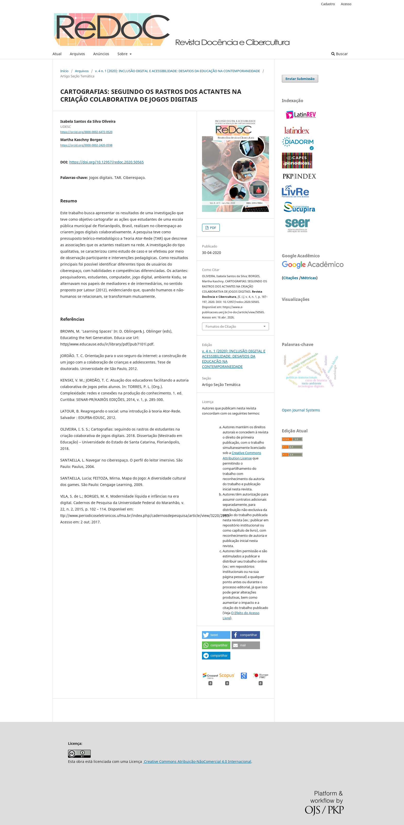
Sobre (123, 53)
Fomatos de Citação (221, 326)
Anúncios (101, 53)
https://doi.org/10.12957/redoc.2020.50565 (106, 162)
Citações (290, 277)
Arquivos (77, 53)
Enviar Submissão (300, 78)
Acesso (346, 4)
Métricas (308, 277)
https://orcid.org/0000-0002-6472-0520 (86, 132)
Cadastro (328, 4)
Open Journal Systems (301, 410)
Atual (57, 53)
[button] (216, 635)
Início (64, 71)
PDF (212, 227)
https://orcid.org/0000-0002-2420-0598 (86, 145)
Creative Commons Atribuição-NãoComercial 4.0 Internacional (197, 761)
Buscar (339, 53)
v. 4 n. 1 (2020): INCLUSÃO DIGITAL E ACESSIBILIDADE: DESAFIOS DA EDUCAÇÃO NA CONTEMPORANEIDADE (177, 71)
